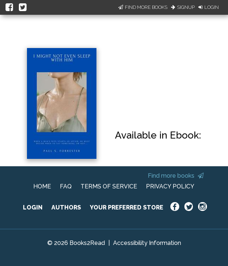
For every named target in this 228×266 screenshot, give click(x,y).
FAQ (66, 186)
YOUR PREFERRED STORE (126, 207)
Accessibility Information (147, 242)
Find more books (176, 175)
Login (208, 7)
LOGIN (32, 207)
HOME (42, 186)
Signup (183, 7)
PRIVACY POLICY (170, 186)
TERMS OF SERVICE (109, 186)
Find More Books (142, 7)
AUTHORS (66, 207)
